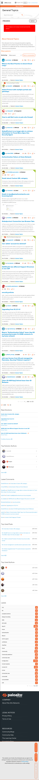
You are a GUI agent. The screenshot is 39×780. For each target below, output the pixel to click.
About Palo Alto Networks (11, 703)
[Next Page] (32, 401)
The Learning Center (9, 738)
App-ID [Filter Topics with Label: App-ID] (3, 626)
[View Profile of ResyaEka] (3, 490)
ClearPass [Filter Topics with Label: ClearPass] (4, 645)
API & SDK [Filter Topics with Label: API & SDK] (4, 623)
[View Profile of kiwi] (2, 517)
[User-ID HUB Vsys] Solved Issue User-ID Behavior (14, 433)
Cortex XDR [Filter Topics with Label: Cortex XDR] (4, 676)
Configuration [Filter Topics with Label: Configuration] (5, 660)
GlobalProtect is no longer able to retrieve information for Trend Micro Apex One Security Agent (17, 133)
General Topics (19, 80)
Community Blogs (8, 732)
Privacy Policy (25, 761)
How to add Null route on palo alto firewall (17, 117)
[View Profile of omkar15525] (4, 487)
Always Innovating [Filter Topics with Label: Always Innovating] (6, 616)
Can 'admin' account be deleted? (14, 243)
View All (3, 472)
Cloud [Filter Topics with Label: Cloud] (3, 648)
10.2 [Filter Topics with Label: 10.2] (3, 607)
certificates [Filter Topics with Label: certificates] (4, 642)
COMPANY (6, 700)
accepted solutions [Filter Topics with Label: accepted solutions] (6, 613)
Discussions (6, 21)
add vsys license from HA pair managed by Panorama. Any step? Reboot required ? (17, 359)
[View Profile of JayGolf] (3, 495)
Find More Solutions (6, 439)
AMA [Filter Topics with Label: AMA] (3, 620)
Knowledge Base (8, 741)
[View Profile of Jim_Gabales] (4, 499)
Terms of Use (6, 719)
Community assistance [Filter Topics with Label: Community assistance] (7, 654)
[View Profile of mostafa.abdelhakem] (6, 502)
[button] (36, 747)
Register (25, 2)
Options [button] (32, 21)
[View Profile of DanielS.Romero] (5, 483)
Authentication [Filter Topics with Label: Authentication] (5, 632)
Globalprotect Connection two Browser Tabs (18, 221)
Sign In (30, 2)
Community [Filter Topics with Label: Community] (4, 651)
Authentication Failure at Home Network (16, 157)
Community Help (8, 735)
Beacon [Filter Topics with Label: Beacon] (3, 635)
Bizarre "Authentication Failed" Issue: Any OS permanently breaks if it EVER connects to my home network (18, 334)
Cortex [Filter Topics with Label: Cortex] (3, 670)
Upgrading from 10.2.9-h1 (11, 309)
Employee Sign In (35, 2)
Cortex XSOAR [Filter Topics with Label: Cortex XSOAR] (5, 679)
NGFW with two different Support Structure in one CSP (15, 428)
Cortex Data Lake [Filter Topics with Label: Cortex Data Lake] (6, 673)
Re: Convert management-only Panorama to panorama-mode (16, 544)
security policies (8, 292)
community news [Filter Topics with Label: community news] (6, 657)
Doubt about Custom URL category (15, 178)
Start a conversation (29, 55)
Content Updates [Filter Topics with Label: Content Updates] (6, 664)
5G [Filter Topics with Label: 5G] (2, 610)
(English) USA (19, 2)
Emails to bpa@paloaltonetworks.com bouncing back (18, 495)
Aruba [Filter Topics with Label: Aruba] (3, 629)
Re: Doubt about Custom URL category (11, 528)
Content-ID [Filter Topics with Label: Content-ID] (4, 667)
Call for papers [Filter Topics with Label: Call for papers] (5, 638)
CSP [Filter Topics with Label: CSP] (3, 682)
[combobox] (13, 15)
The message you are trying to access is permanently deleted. (18, 27)
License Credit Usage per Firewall (12, 517)
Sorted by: (4, 55)
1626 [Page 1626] (28, 401)
